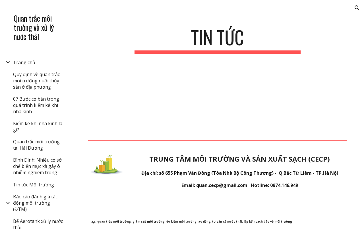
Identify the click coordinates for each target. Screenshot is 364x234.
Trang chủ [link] (24, 62)
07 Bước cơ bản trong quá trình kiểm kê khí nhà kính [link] (36, 105)
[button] (357, 8)
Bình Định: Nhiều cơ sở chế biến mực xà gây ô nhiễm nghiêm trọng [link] (37, 166)
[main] (217, 40)
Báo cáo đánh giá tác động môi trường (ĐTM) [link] (35, 203)
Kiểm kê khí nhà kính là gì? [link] (37, 126)
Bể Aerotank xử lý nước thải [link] (38, 224)
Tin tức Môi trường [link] (33, 185)
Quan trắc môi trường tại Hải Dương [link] (36, 145)
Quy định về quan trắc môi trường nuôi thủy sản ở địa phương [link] (36, 80)
